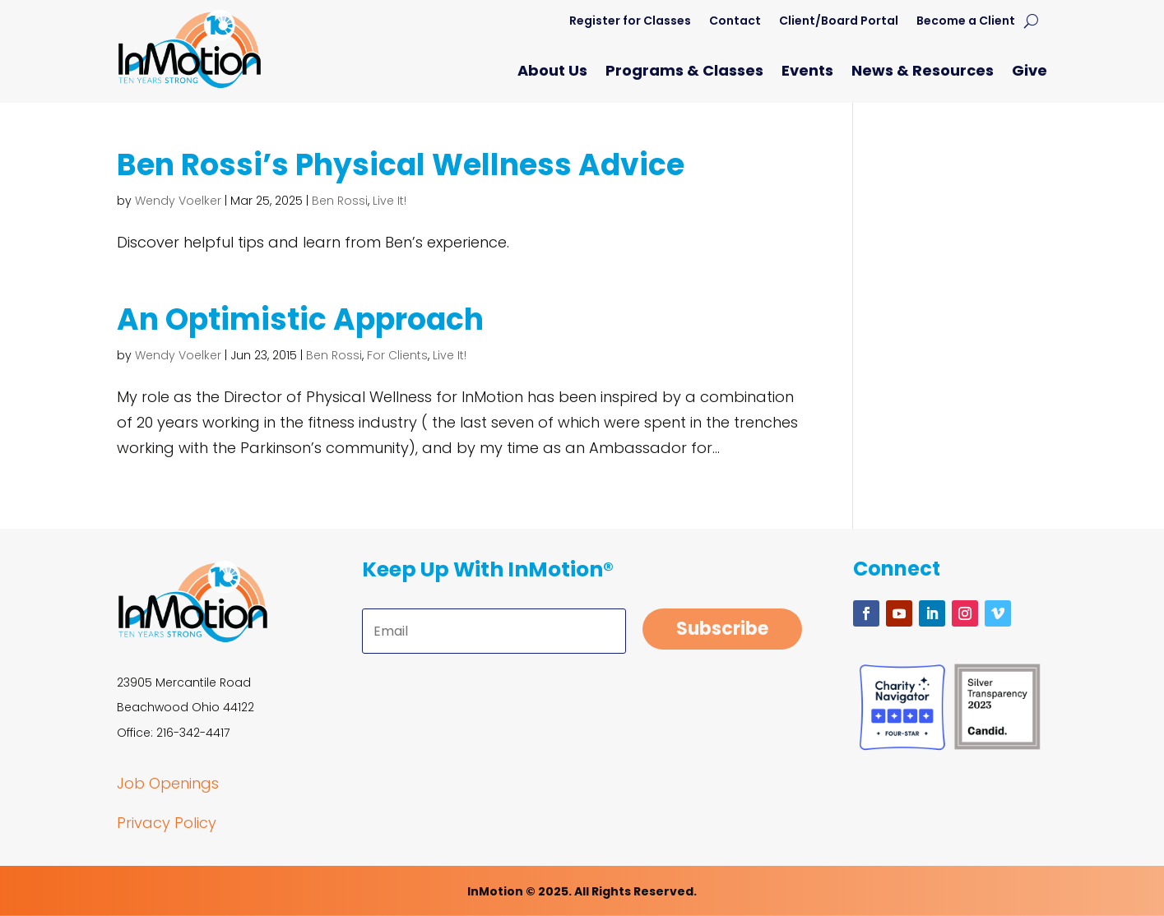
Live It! (389, 200)
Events (807, 73)
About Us (552, 73)
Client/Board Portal (838, 22)
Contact (735, 22)
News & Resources (922, 73)
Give (1029, 73)
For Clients (397, 355)
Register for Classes (630, 22)
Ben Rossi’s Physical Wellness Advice (400, 165)
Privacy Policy (166, 822)
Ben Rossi (340, 200)
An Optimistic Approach (300, 319)
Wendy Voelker (178, 200)
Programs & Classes (684, 73)
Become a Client (965, 22)
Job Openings (168, 783)
